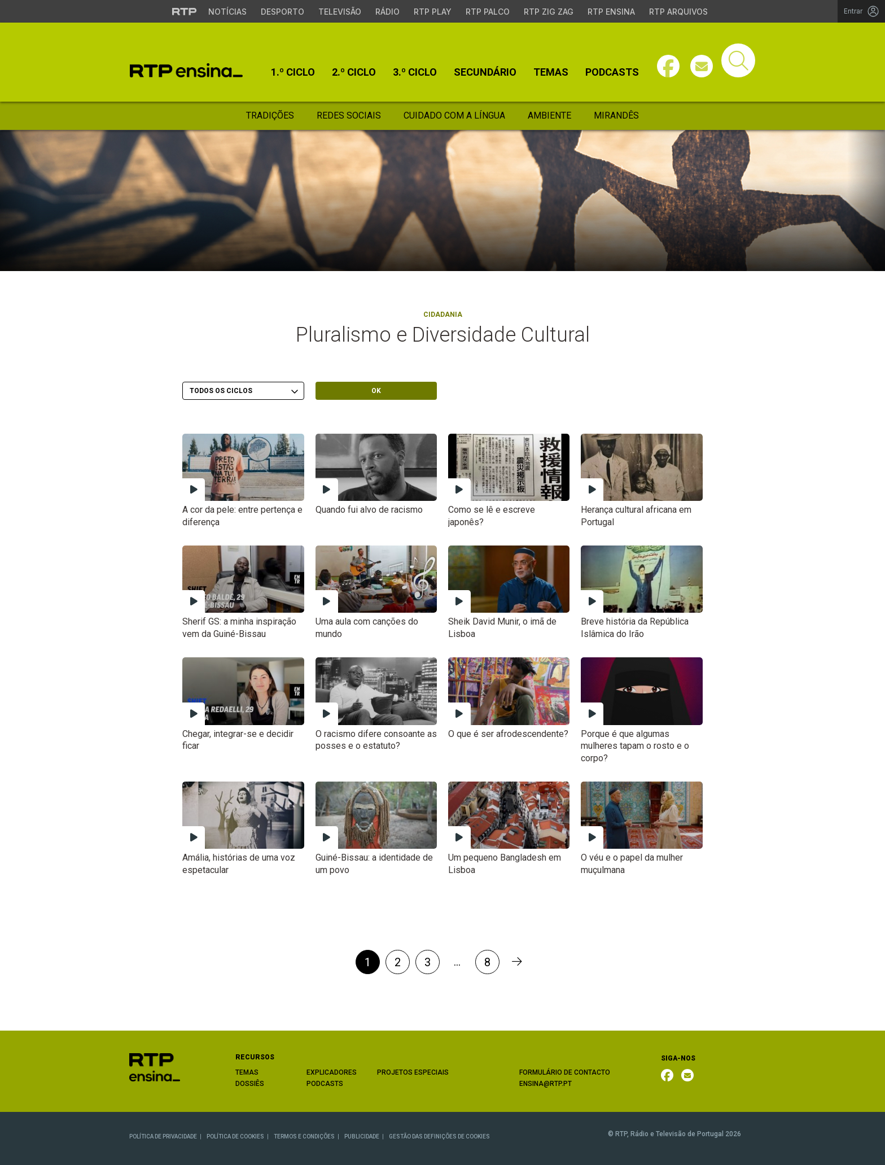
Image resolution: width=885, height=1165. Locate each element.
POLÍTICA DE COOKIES (235, 1136)
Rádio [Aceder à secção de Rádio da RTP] (387, 11)
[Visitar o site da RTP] (184, 11)
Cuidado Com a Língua (454, 115)
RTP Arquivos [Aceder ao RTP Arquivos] (678, 11)
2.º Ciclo (354, 72)
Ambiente (549, 115)
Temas (550, 72)
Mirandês (616, 115)
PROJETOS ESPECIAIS (413, 1072)
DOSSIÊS (249, 1084)
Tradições (270, 115)
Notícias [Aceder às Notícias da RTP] (227, 11)
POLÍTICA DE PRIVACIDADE (163, 1136)
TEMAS (247, 1072)
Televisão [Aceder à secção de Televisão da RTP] (339, 11)
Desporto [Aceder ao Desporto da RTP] (282, 11)
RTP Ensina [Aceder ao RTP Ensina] (611, 11)
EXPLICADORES (331, 1072)
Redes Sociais (349, 115)
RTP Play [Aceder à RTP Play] (433, 11)
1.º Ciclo (293, 72)
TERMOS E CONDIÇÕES (304, 1136)
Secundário (485, 72)
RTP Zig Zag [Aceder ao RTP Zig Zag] (548, 11)
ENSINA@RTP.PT (545, 1084)
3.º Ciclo (415, 72)
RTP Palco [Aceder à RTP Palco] (488, 11)
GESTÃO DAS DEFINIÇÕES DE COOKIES (439, 1136)
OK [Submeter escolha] (376, 391)
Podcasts (612, 72)
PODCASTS (324, 1084)
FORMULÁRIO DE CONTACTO (564, 1072)
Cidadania (442, 314)
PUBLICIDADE (361, 1136)
